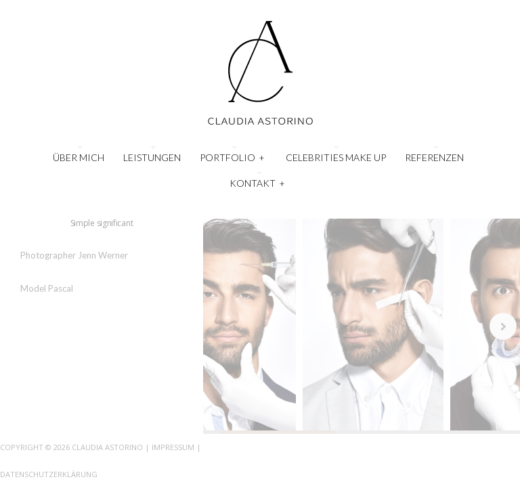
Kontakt (258, 182)
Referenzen (434, 157)
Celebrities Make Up (336, 157)
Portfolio (232, 156)
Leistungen (152, 157)
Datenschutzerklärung (49, 474)
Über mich (78, 157)
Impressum (173, 447)
